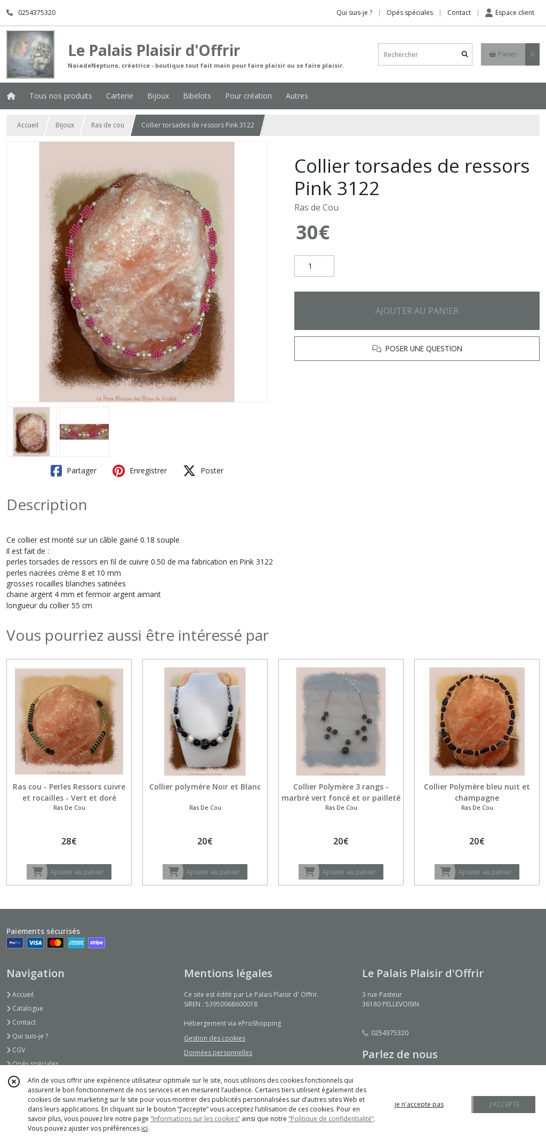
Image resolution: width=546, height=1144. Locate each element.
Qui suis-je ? (27, 1036)
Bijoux (64, 125)
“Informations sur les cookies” (195, 1118)
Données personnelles (218, 1052)
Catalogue (24, 1008)
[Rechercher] (465, 54)
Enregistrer (140, 470)
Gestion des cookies (214, 1038)
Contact (459, 12)
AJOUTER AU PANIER (417, 311)
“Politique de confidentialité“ (331, 1118)
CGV (15, 1049)
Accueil (27, 125)
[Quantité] (314, 266)
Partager (74, 470)
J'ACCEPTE (504, 1104)
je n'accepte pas (419, 1104)
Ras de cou (107, 125)
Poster (203, 470)
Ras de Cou (316, 207)
